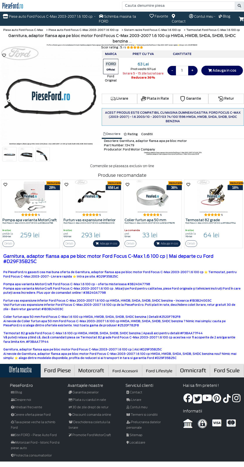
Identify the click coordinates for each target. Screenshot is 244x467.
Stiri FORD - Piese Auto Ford (34, 435)
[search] (239, 6)
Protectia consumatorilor (31, 455)
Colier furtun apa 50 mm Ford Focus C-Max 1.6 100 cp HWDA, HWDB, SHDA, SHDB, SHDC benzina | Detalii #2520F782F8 (92, 316)
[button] (8, 100)
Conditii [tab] (147, 134)
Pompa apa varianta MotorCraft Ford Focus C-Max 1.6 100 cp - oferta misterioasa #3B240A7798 (76, 284)
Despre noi (21, 400)
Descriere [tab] (111, 134)
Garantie (190, 99)
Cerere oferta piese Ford (31, 414)
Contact (134, 392)
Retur (226, 99)
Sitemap (134, 435)
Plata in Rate (155, 99)
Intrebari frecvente (26, 407)
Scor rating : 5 (122, 47)
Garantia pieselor (84, 392)
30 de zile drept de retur (89, 407)
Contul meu (136, 407)
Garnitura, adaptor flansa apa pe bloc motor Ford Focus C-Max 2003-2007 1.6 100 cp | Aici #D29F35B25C (82, 349)
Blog (16, 392)
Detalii (8, 243)
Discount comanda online (90, 414)
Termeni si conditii (142, 414)
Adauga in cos (222, 71)
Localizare (135, 442)
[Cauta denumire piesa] (179, 6)
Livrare (119, 99)
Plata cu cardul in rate (87, 400)
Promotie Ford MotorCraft (90, 435)
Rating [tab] (131, 134)
